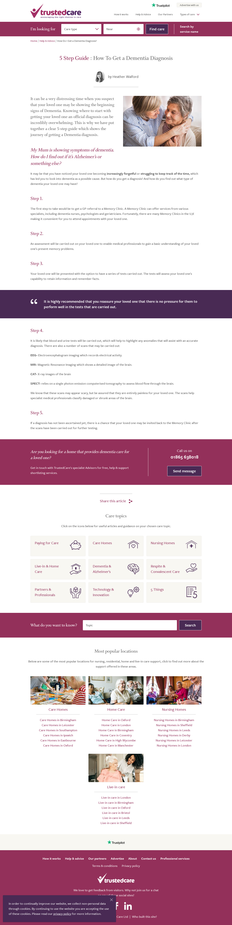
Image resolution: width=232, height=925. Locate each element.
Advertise (117, 858)
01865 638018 (184, 456)
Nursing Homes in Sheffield (174, 725)
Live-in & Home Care (47, 568)
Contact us (148, 858)
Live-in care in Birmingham (116, 802)
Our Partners (165, 14)
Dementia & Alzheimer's (102, 568)
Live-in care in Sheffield (116, 823)
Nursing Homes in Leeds (174, 730)
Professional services (175, 858)
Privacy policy (131, 865)
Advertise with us (189, 5)
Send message (184, 471)
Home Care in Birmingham (116, 730)
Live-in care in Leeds (116, 818)
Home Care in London (116, 725)
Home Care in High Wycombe (116, 740)
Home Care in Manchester (116, 745)
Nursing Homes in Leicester (174, 740)
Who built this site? (144, 916)
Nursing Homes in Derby (174, 735)
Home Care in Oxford (116, 720)
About (132, 858)
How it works (121, 14)
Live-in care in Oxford (116, 807)
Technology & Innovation (103, 592)
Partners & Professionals (45, 592)
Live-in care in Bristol (116, 812)
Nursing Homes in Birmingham (174, 720)
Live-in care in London (116, 797)
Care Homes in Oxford (58, 745)
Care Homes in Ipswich (58, 735)
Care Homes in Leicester (58, 725)
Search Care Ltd (117, 916)
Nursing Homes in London (174, 745)
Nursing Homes (163, 542)
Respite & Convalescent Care (165, 568)
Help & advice (74, 858)
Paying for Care (47, 542)
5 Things (157, 589)
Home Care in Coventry (116, 735)
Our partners (97, 858)
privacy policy (62, 913)
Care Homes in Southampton (58, 730)
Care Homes (102, 542)
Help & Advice (143, 14)
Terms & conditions (104, 865)
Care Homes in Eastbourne (58, 740)
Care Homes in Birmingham (58, 720)
